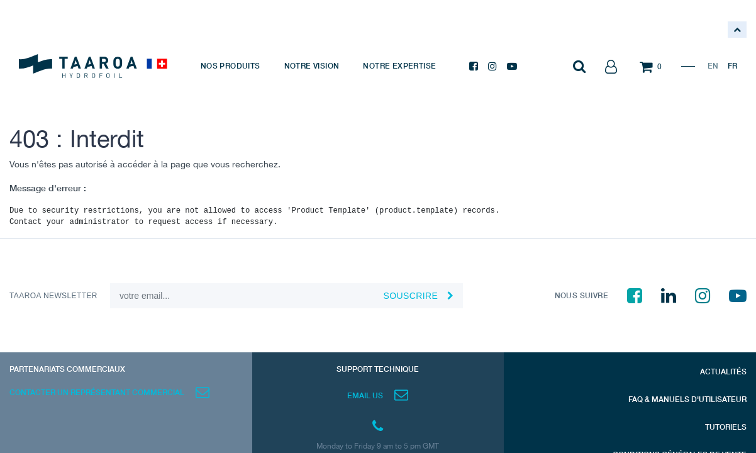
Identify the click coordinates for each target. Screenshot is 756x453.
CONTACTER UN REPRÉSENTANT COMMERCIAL (96, 392)
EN (713, 65)
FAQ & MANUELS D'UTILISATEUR (687, 399)
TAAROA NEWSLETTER (53, 295)
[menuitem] (230, 66)
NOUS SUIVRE (581, 295)
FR (732, 65)
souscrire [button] (410, 296)
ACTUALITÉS (723, 371)
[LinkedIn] (668, 296)
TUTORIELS (726, 427)
